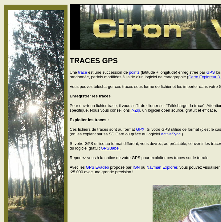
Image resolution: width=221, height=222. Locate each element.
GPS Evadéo (97, 167)
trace (82, 72)
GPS (210, 72)
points (134, 72)
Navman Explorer (161, 167)
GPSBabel (110, 148)
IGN (136, 167)
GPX (140, 129)
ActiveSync (171, 134)
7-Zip (135, 110)
